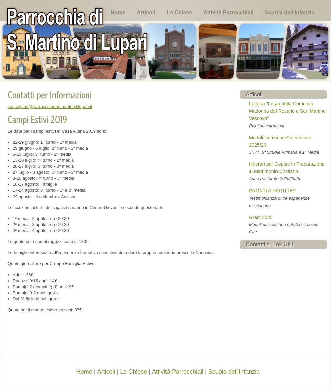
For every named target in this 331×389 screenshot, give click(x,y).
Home (118, 12)
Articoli (146, 12)
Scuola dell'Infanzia (289, 12)
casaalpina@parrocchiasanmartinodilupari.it (50, 106)
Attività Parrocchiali (228, 12)
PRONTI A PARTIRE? (272, 190)
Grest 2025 (261, 217)
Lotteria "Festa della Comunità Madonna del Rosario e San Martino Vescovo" (287, 111)
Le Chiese (179, 12)
